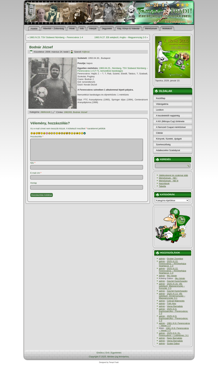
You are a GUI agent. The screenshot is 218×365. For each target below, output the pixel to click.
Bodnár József (80, 112)
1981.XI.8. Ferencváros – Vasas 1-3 (174, 324)
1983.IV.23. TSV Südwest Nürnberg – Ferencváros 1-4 (56, 37)
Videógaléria (162, 104)
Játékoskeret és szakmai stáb (173, 175)
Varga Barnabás (175, 306)
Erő (107, 352)
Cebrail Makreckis (175, 301)
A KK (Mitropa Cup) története (170, 121)
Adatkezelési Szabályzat (168, 150)
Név (32, 163)
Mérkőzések (151, 28)
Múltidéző (167, 28)
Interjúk (93, 28)
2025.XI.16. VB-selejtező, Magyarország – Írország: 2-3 (172, 286)
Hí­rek (72, 28)
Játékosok (45, 112)
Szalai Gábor (173, 343)
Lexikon (160, 110)
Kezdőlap (160, 98)
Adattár (34, 28)
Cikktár (159, 133)
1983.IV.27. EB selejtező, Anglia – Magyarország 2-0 (120, 37)
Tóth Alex (171, 303)
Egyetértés (116, 352)
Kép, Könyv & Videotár (128, 28)
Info (82, 28)
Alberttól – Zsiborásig (53, 28)
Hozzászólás (36, 136)
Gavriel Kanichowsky (177, 281)
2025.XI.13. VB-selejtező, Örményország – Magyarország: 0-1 (172, 295)
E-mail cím (35, 173)
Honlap (33, 183)
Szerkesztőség (163, 144)
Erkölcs (100, 352)
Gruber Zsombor (175, 258)
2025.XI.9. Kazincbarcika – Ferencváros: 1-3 (173, 311)
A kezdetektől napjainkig (168, 115)
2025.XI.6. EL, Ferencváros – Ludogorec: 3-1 (174, 334)
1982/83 (68, 112)
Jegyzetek (107, 28)
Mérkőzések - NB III (168, 180)
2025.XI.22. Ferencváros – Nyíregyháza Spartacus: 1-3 (172, 263)
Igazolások (164, 183)
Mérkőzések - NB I (168, 178)
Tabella (162, 186)
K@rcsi (85, 52)
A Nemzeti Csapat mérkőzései (171, 127)
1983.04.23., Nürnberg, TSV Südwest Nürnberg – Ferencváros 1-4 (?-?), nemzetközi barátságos (112, 69)
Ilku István (172, 275)
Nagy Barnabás (174, 338)
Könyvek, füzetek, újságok (169, 138)
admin (162, 258)
